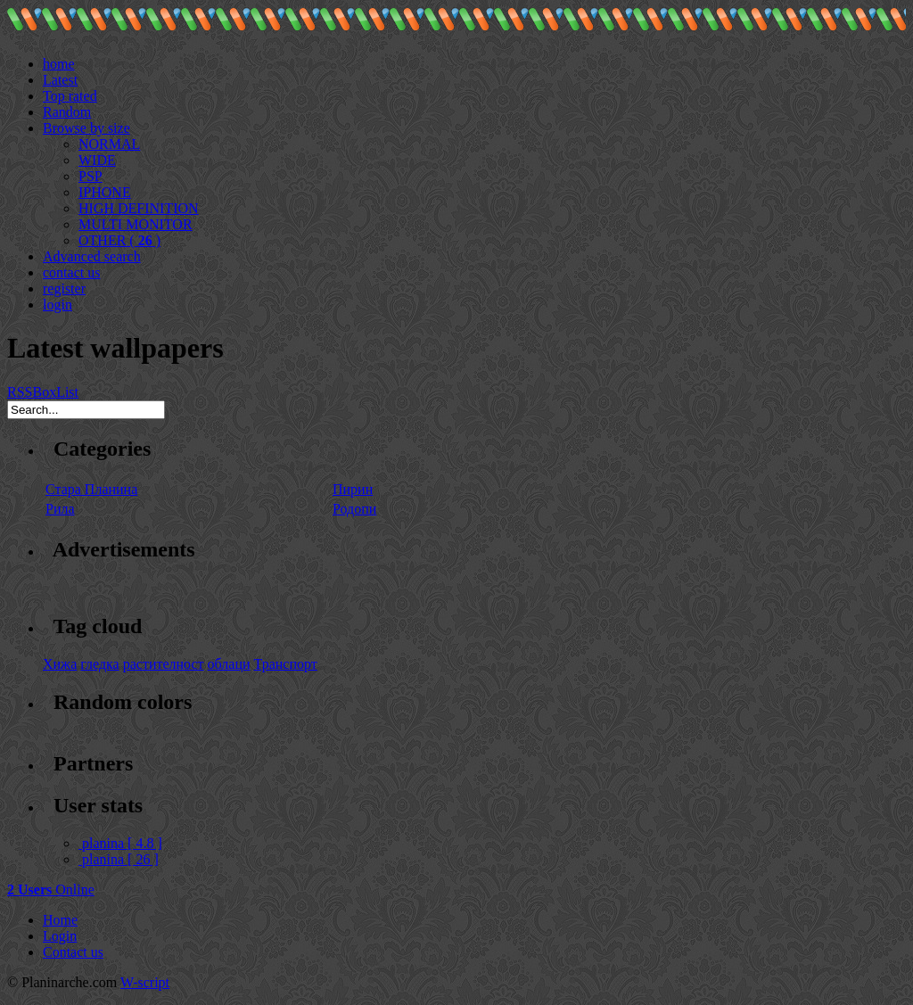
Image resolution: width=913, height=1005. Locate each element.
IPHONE (104, 192)
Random (67, 111)
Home (60, 919)
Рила (60, 508)
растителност (163, 663)
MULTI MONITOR (135, 224)
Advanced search (92, 256)
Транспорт (285, 663)
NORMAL (109, 144)
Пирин (353, 489)
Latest (60, 79)
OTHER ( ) (119, 240)
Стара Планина (91, 489)
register (64, 288)
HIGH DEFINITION (138, 208)
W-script (144, 982)
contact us (71, 272)
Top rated (70, 95)
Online (51, 889)
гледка (99, 663)
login (57, 304)
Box (44, 392)
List (67, 392)
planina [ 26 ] (118, 859)
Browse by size (86, 128)
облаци (229, 663)
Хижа (60, 663)
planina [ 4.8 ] (120, 843)
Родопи (354, 508)
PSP (90, 176)
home (59, 63)
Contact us (73, 952)
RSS (19, 392)
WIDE (97, 160)
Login (60, 935)
